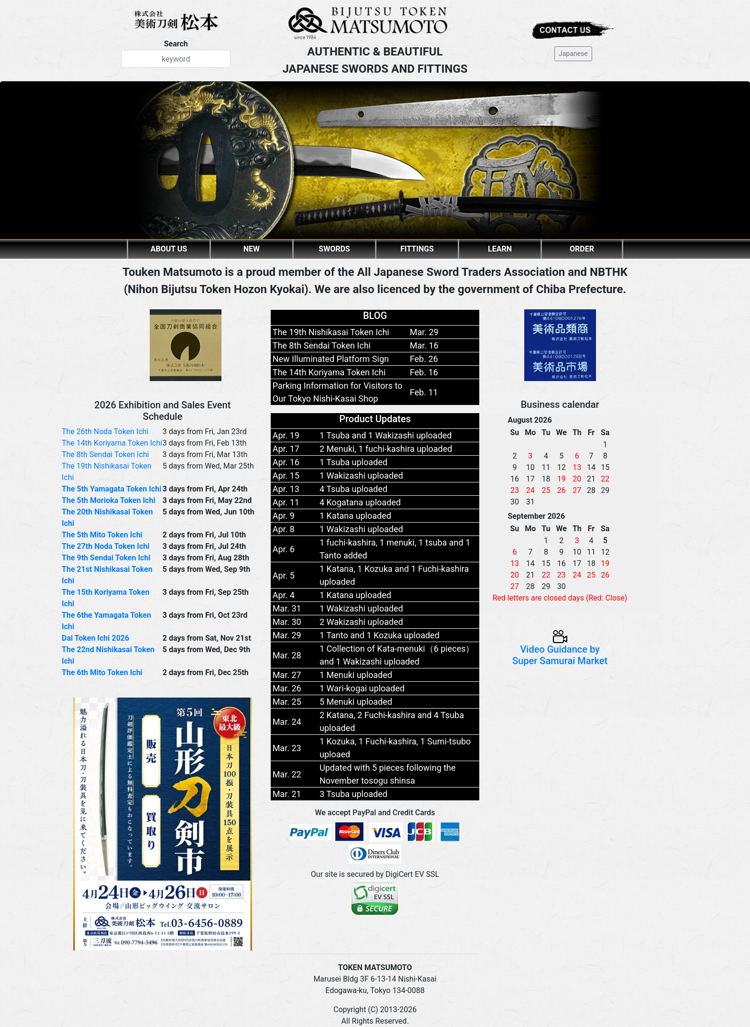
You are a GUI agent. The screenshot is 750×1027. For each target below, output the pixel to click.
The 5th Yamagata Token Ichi (111, 488)
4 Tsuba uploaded (353, 489)
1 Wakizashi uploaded (361, 475)
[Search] (176, 59)
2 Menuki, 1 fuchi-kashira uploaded (386, 449)
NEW (251, 248)
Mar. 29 (424, 332)
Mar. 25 (287, 702)
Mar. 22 (287, 774)
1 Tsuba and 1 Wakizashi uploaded (386, 435)
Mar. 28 (287, 655)
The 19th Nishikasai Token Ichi (331, 332)
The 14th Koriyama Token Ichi (112, 443)
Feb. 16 (424, 372)
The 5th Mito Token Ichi (102, 534)
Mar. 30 (287, 622)
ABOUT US (169, 248)
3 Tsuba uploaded (353, 794)
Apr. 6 (284, 549)
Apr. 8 (284, 529)
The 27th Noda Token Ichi (105, 546)
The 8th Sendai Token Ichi (105, 454)
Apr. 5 (284, 575)
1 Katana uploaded (355, 516)
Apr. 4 (284, 595)
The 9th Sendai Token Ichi (106, 557)
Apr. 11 (286, 502)
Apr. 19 (286, 435)
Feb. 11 (424, 392)
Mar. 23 (287, 748)
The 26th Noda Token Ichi (105, 431)
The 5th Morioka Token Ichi (108, 500)
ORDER (582, 248)
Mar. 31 (287, 608)
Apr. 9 (284, 516)
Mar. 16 (424, 345)
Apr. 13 (286, 489)
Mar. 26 (287, 688)
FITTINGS (417, 248)
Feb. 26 (424, 359)
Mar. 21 (287, 794)
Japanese (573, 53)
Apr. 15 (286, 475)
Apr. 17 (286, 449)
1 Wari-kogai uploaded (362, 688)
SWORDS (334, 248)
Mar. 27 (287, 675)
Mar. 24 (287, 722)
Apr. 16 (286, 462)
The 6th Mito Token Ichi (102, 672)
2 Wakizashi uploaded (361, 622)
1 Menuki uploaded (356, 675)
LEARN (500, 248)
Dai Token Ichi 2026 (95, 638)
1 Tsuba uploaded (353, 462)
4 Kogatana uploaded (360, 502)
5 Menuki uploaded (356, 702)
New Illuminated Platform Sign (331, 359)
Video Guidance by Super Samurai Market (559, 648)
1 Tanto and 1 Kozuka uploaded (380, 635)
